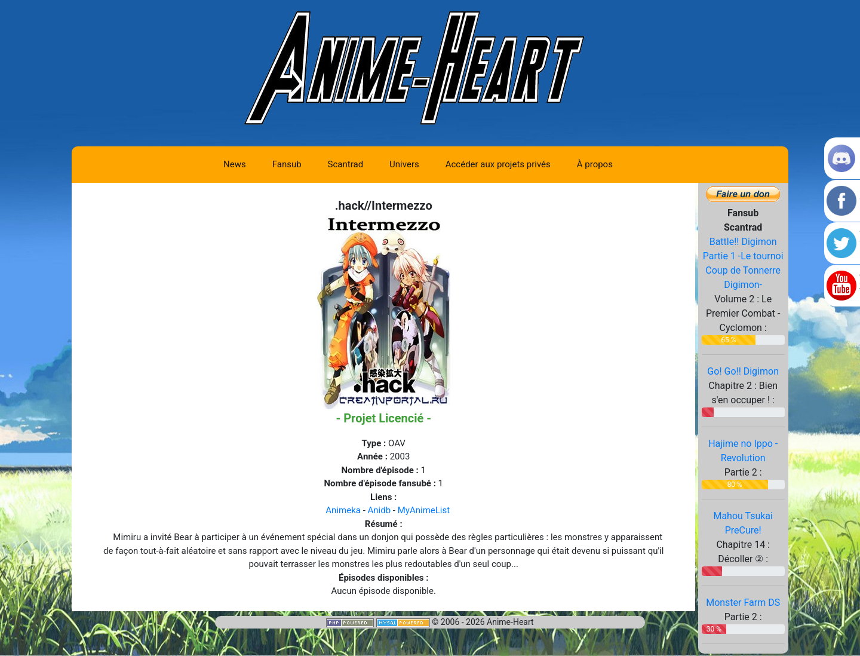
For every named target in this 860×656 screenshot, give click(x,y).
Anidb (379, 510)
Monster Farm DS (743, 602)
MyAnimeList (424, 510)
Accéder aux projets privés (498, 164)
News (234, 164)
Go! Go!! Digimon (743, 371)
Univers (404, 164)
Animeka (343, 510)
